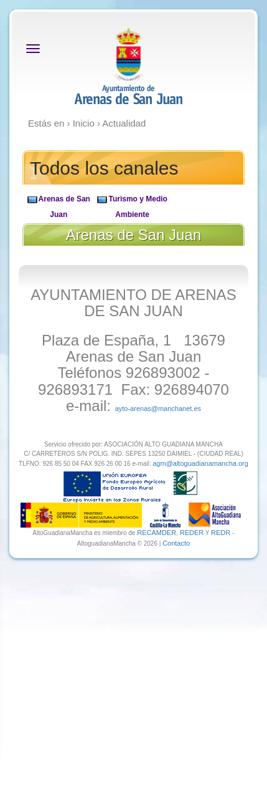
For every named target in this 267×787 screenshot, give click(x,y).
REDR (221, 532)
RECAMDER (156, 532)
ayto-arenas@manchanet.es (158, 408)
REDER (192, 532)
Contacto (176, 543)
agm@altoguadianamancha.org (200, 463)
